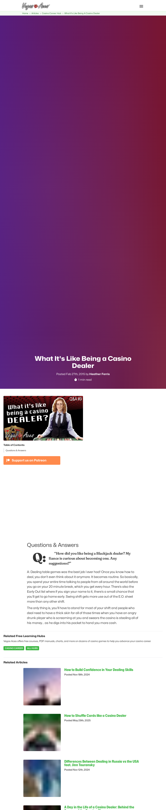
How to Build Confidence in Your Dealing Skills (98, 669)
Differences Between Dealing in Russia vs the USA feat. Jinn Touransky (101, 763)
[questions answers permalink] (25, 543)
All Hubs (32, 648)
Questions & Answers (16, 450)
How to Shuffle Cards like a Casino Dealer (95, 715)
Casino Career (14, 648)
